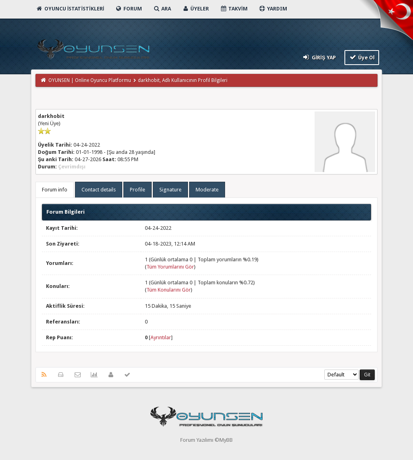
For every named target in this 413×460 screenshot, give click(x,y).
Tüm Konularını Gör (168, 290)
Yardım (273, 9)
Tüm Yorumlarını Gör (170, 267)
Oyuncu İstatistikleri (70, 9)
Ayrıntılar (160, 337)
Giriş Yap (319, 57)
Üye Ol (362, 57)
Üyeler (195, 9)
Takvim (234, 9)
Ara (162, 9)
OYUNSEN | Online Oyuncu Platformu (89, 80)
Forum (128, 9)
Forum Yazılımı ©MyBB (206, 440)
